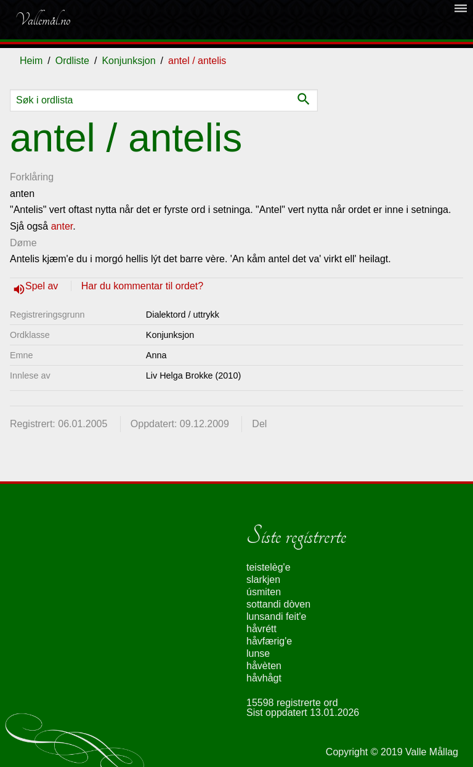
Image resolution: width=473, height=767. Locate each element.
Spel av (43, 286)
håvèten (263, 666)
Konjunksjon (128, 60)
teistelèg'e (268, 567)
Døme (23, 243)
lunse (258, 653)
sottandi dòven (278, 604)
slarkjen (263, 579)
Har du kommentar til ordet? (142, 286)
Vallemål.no (42, 20)
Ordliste (72, 60)
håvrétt (261, 629)
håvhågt (263, 678)
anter (62, 226)
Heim (31, 60)
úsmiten (263, 592)
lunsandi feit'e (276, 616)
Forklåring (32, 177)
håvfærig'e (269, 641)
